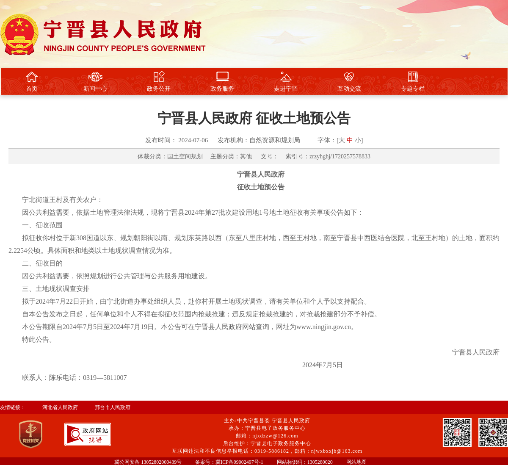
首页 (32, 81)
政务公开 (158, 81)
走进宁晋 (286, 81)
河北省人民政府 (60, 407)
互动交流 (349, 81)
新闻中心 (95, 81)
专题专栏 (412, 81)
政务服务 (222, 81)
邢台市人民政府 (112, 407)
